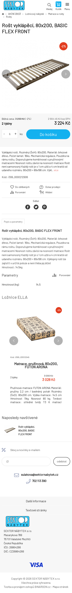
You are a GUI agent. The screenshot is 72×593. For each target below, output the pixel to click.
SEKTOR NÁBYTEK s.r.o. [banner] (14, 6)
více (56, 170)
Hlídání (48, 192)
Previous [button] (6, 74)
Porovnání (20, 192)
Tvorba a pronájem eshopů (19, 586)
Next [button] (65, 74)
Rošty (9, 16)
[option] (36, 74)
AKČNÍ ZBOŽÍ (14, 13)
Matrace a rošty (56, 13)
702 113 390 (39, 481)
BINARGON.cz (42, 586)
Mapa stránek (60, 586)
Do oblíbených (22, 187)
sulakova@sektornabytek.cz (39, 474)
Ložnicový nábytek (34, 13)
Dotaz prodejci (52, 187)
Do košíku (48, 134)
